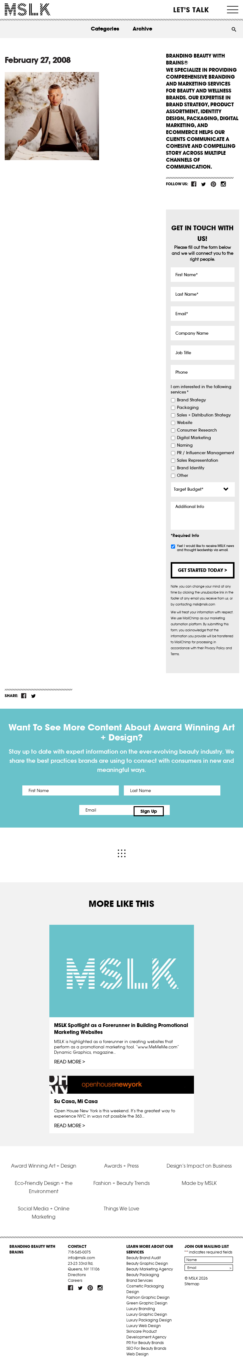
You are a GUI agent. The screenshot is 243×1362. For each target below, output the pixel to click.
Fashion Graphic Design (147, 1294)
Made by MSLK (199, 1180)
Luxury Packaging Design (149, 1317)
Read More (67, 1059)
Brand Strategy (191, 400)
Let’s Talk (191, 9)
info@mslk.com (81, 1255)
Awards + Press (121, 1162)
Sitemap (192, 1281)
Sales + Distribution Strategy (204, 415)
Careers (75, 1277)
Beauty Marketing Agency (149, 1266)
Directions (77, 1272)
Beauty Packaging (142, 1272)
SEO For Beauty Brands (146, 1345)
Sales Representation (197, 460)
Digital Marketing (194, 437)
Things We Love (121, 1206)
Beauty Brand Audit (143, 1255)
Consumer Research (197, 430)
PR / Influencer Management (205, 452)
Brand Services (139, 1277)
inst (223, 184)
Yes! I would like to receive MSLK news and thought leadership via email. (205, 548)
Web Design (137, 1351)
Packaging (188, 407)
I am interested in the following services (201, 389)
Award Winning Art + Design (43, 1162)
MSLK (28, 9)
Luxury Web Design (143, 1322)
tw (204, 184)
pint (213, 184)
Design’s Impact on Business (199, 1162)
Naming (185, 445)
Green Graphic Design (146, 1300)
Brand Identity (190, 468)
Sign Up (174, 810)
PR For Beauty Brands (145, 1339)
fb (194, 184)
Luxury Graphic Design (146, 1311)
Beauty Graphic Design (147, 1260)
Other (182, 475)
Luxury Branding (140, 1305)
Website (184, 422)
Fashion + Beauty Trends (121, 1180)
